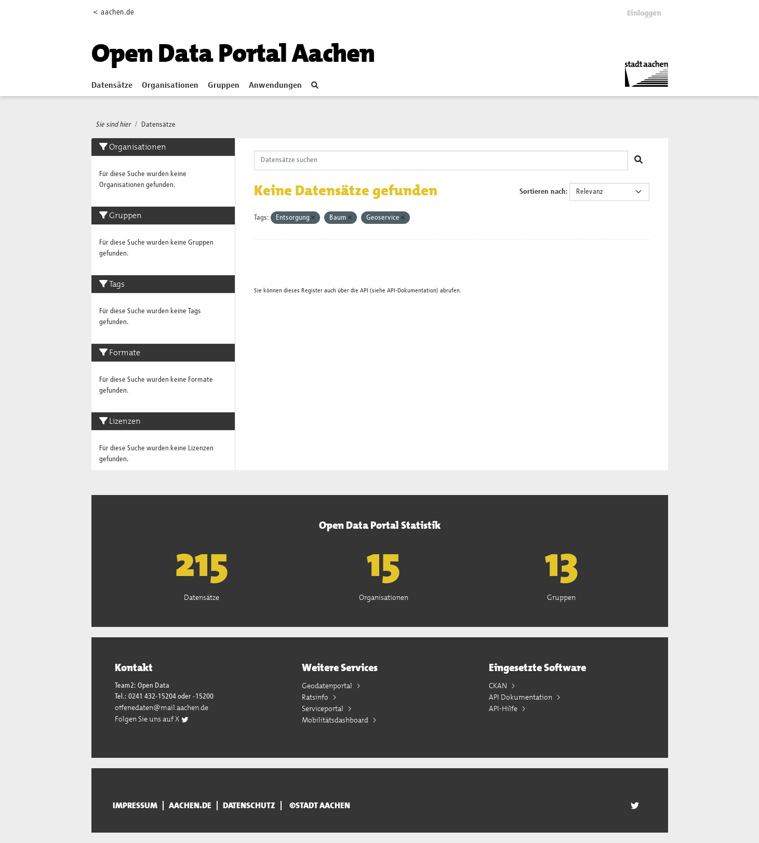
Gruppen (223, 86)
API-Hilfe (504, 708)
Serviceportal (323, 708)
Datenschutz (249, 805)
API (364, 290)
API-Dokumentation (411, 290)
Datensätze (111, 86)
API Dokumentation (521, 697)
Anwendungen (275, 86)
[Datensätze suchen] (441, 160)
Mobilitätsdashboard (336, 720)
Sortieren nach (543, 191)
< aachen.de (113, 12)
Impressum (135, 805)
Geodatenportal (328, 685)
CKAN (499, 685)
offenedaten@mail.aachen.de (161, 707)
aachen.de (190, 805)
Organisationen (170, 86)
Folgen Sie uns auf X (152, 719)
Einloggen (644, 13)
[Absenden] (638, 160)
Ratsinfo (316, 697)
